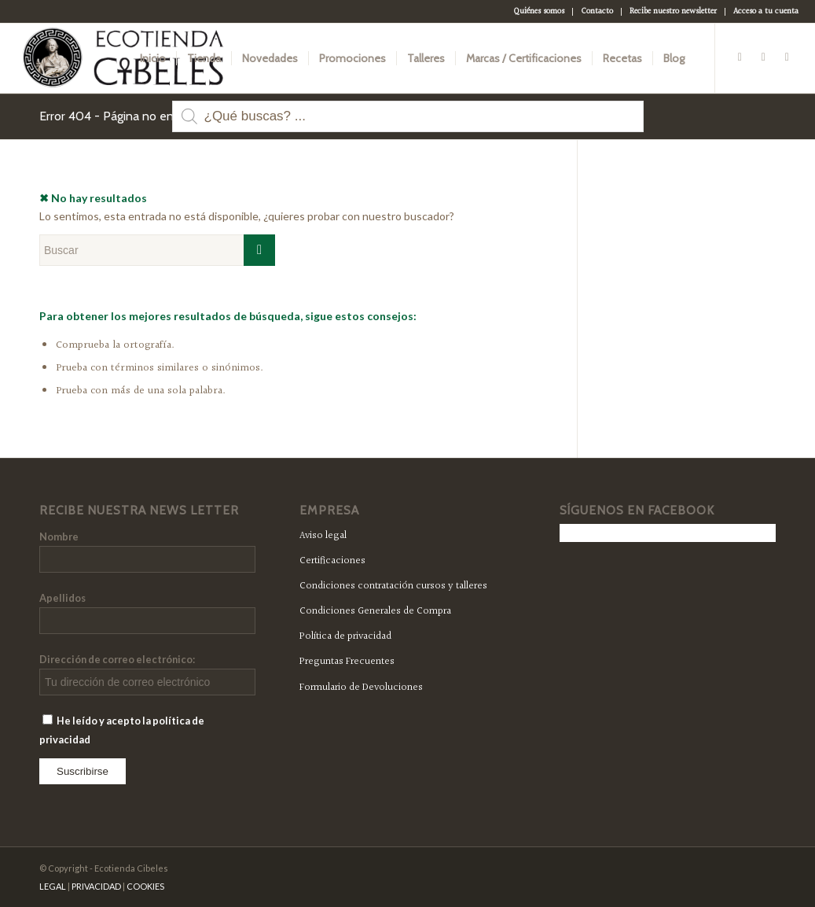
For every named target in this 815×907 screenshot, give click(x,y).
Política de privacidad (345, 636)
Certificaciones (332, 561)
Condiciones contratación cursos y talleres (393, 586)
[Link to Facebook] (739, 57)
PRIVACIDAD (96, 886)
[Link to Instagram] (786, 57)
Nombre (59, 536)
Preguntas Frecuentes (347, 661)
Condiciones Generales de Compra (375, 611)
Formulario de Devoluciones (361, 687)
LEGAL (52, 886)
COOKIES (145, 886)
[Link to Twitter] (763, 57)
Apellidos (62, 598)
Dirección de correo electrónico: (117, 659)
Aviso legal (323, 536)
